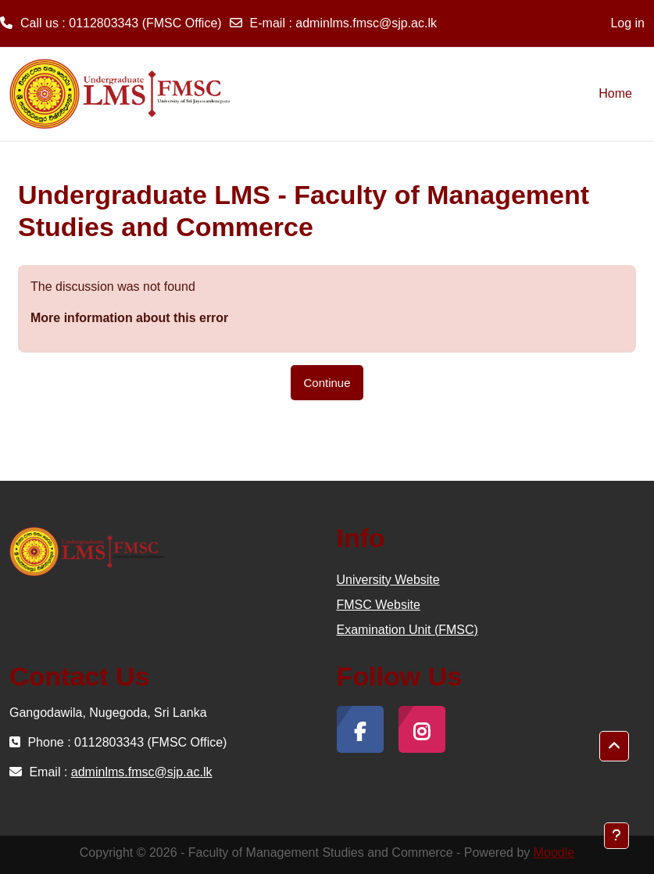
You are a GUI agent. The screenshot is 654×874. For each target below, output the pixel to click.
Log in (627, 23)
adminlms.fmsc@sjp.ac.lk (366, 23)
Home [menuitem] (615, 93)
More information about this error (129, 317)
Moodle (554, 852)
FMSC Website (378, 604)
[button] (614, 746)
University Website (388, 579)
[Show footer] (616, 835)
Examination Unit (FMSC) (407, 629)
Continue (326, 382)
